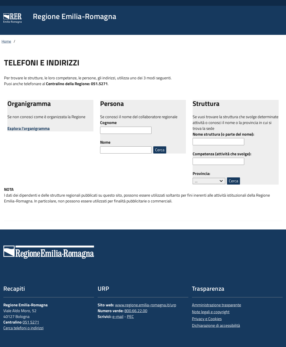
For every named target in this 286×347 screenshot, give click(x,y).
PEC (130, 316)
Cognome (108, 123)
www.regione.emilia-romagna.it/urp (145, 305)
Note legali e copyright (210, 312)
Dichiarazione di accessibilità (216, 325)
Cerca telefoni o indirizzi (23, 328)
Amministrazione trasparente (216, 305)
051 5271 (31, 322)
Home (6, 41)
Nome (105, 142)
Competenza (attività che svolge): (222, 154)
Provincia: (201, 174)
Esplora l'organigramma (28, 128)
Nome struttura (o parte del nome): (223, 134)
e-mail (117, 316)
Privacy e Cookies (207, 319)
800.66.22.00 (135, 311)
